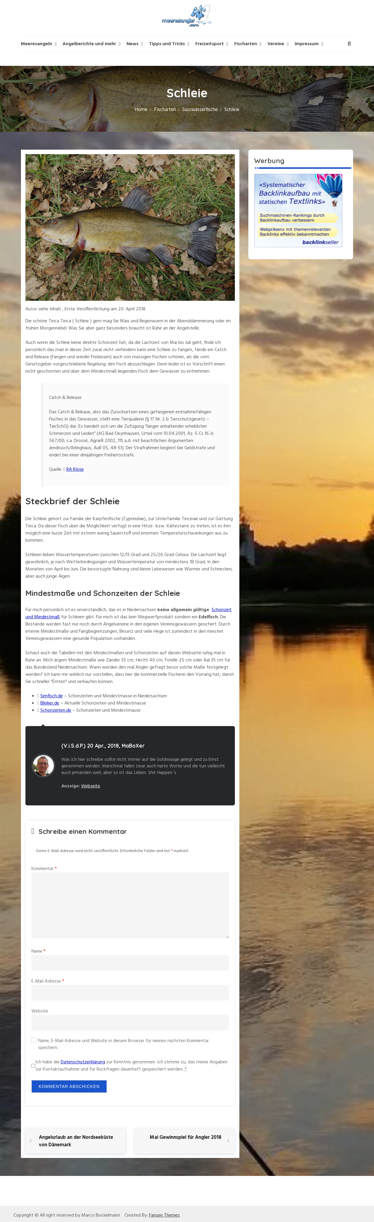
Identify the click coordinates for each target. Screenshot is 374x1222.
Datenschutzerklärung (83, 1062)
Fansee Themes (164, 1215)
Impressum (307, 44)
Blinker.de (49, 703)
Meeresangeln (36, 44)
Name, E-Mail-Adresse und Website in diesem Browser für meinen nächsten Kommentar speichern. (123, 1044)
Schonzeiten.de (55, 710)
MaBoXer (133, 746)
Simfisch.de (51, 696)
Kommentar (44, 868)
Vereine (275, 44)
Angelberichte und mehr (89, 44)
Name (38, 951)
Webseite (90, 786)
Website (39, 1011)
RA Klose (75, 469)
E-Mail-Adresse (47, 981)
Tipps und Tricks (167, 44)
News (133, 44)
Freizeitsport (209, 44)
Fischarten (245, 44)
